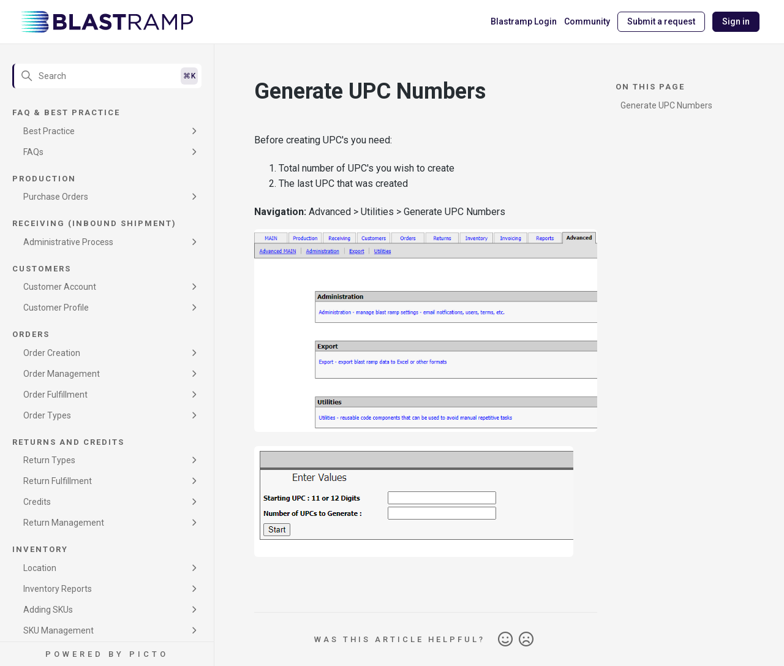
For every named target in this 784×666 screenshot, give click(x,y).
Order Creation (51, 353)
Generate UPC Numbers (666, 105)
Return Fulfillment (57, 481)
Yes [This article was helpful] (505, 639)
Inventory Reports (57, 589)
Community (587, 21)
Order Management (61, 374)
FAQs (33, 152)
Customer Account (59, 287)
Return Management (63, 523)
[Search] (107, 76)
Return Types (49, 460)
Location (39, 568)
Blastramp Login (524, 21)
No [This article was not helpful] (526, 639)
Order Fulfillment (55, 394)
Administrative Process (68, 242)
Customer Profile (56, 307)
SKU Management (58, 630)
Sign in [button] (736, 21)
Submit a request (661, 21)
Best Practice (49, 131)
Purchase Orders (55, 197)
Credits (37, 502)
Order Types (47, 415)
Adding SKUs (48, 610)
